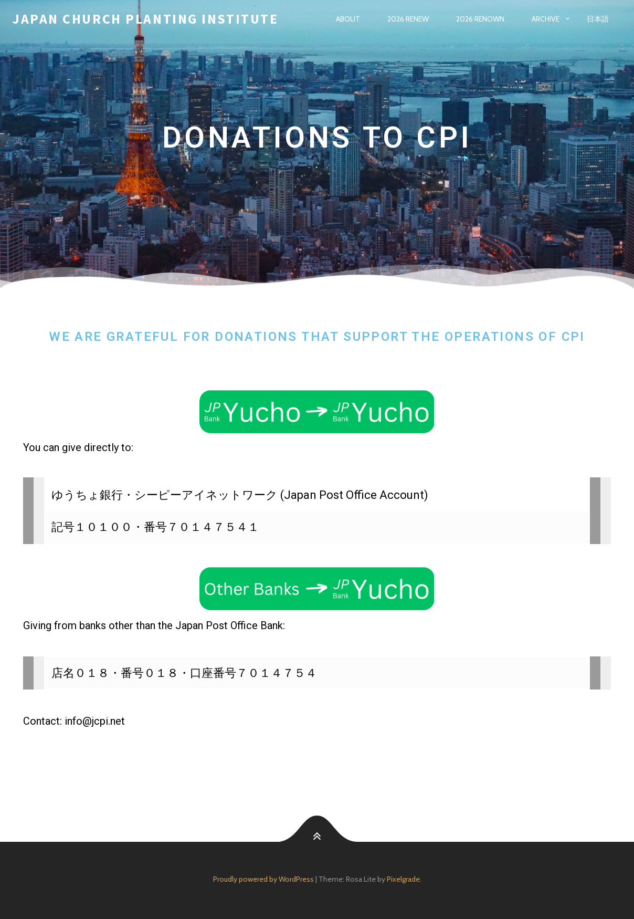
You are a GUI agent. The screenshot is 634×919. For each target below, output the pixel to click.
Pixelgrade (403, 879)
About (348, 19)
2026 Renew (408, 19)
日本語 (598, 19)
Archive (545, 19)
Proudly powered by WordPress (263, 879)
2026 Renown (480, 19)
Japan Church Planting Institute (145, 19)
